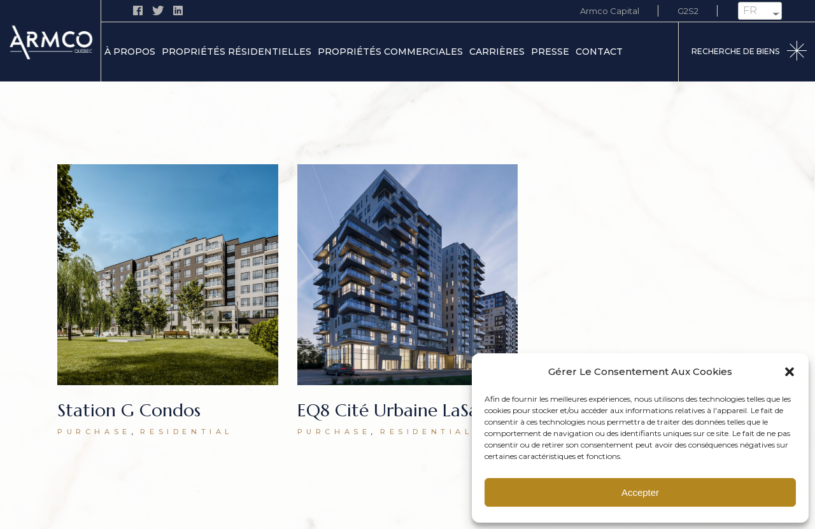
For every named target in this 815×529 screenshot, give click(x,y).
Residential (186, 431)
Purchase (94, 431)
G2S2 (687, 11)
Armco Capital (609, 11)
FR (750, 10)
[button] (789, 371)
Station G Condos (129, 410)
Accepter (640, 492)
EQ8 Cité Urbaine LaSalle (397, 410)
